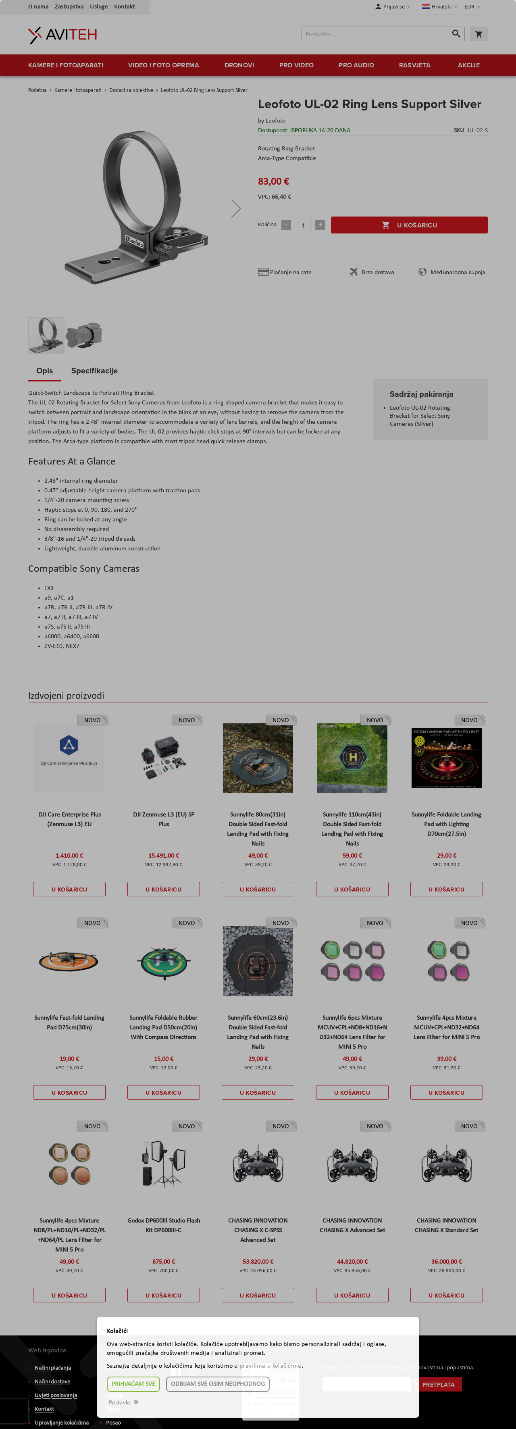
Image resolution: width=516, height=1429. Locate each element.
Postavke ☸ (124, 1403)
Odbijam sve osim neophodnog (218, 1384)
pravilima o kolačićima (270, 1366)
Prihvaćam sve (133, 1384)
